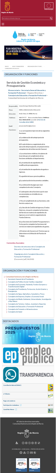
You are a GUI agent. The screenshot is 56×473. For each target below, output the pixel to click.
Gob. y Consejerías (18, 66)
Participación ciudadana (12, 405)
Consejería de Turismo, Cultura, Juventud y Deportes (27, 304)
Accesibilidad (16, 449)
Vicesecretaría (14, 90)
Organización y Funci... (35, 66)
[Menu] (3, 24)
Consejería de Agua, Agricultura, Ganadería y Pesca (26, 294)
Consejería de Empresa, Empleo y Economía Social (26, 296)
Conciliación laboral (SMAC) (12, 385)
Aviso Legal (25, 449)
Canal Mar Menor (10, 409)
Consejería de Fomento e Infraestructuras (23, 309)
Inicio (7, 66)
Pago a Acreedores (9, 401)
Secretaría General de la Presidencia (21, 279)
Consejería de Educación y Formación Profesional (27, 95)
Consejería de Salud (15, 312)
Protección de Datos (37, 449)
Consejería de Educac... (12, 68)
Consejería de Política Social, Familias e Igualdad (25, 282)
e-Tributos (6, 394)
